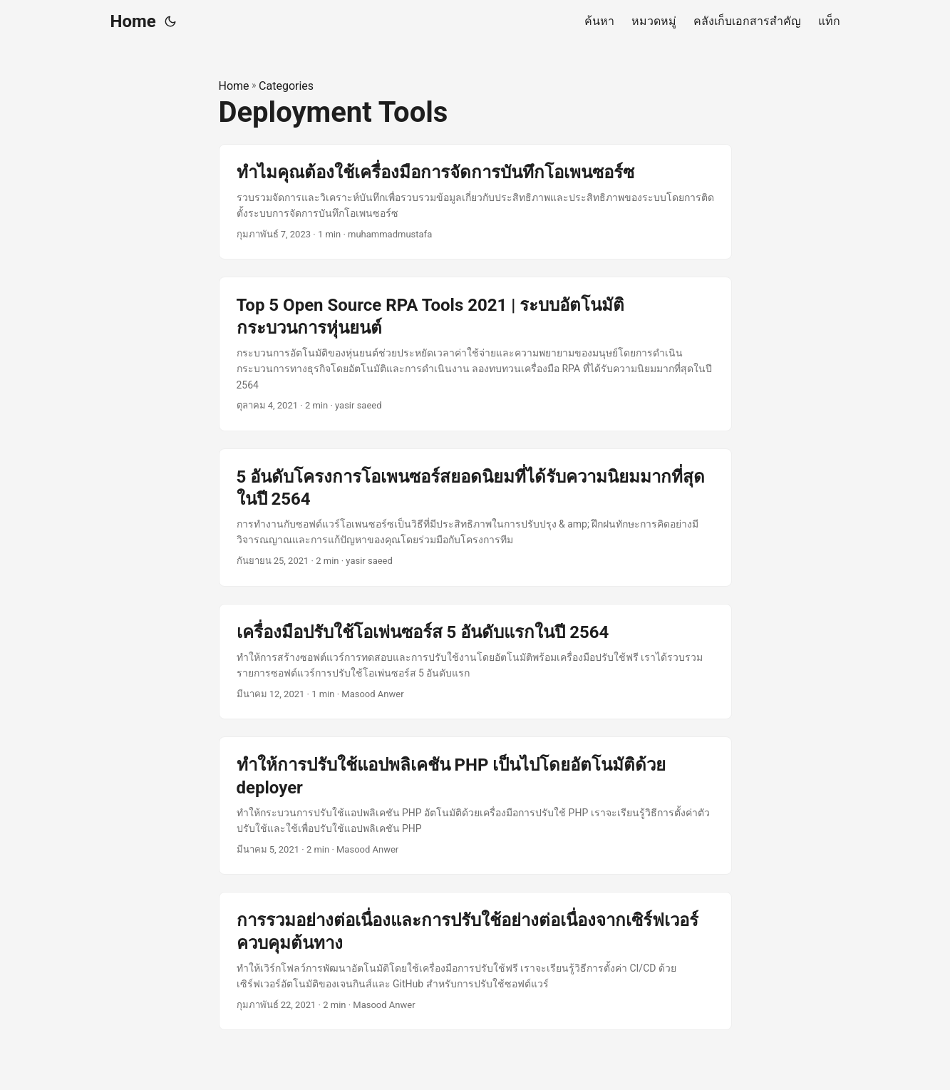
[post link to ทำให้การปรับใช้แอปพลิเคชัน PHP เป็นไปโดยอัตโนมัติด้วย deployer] (475, 805)
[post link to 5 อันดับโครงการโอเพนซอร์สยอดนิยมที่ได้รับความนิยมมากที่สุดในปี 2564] (475, 517)
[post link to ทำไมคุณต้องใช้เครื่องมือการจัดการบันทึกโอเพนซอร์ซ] (475, 202)
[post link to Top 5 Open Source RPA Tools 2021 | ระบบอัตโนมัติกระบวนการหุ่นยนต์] (475, 353)
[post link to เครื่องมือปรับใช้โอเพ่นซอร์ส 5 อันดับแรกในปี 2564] (475, 662)
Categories (286, 86)
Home (133, 21)
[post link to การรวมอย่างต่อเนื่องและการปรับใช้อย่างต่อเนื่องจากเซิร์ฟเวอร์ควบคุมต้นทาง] (475, 961)
